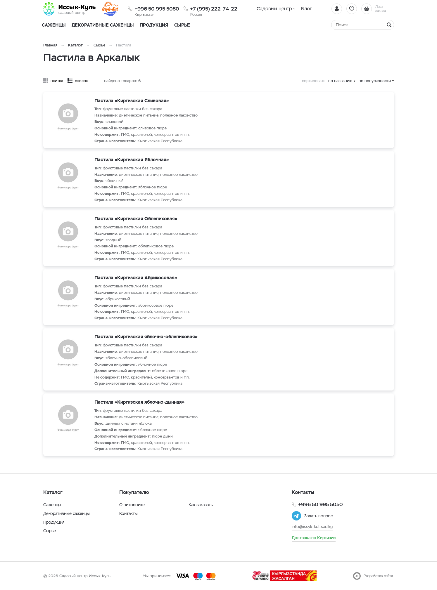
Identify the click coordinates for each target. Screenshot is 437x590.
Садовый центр (274, 9)
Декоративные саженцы (103, 25)
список (81, 80)
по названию (340, 81)
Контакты (128, 513)
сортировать (313, 81)
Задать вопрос (318, 515)
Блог (306, 9)
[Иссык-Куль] (69, 8)
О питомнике (132, 504)
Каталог (75, 45)
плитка (57, 80)
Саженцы (52, 504)
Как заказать (201, 504)
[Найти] (389, 25)
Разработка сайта (378, 576)
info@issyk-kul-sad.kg (312, 526)
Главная (50, 45)
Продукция (154, 25)
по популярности (375, 81)
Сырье (99, 45)
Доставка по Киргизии (314, 537)
